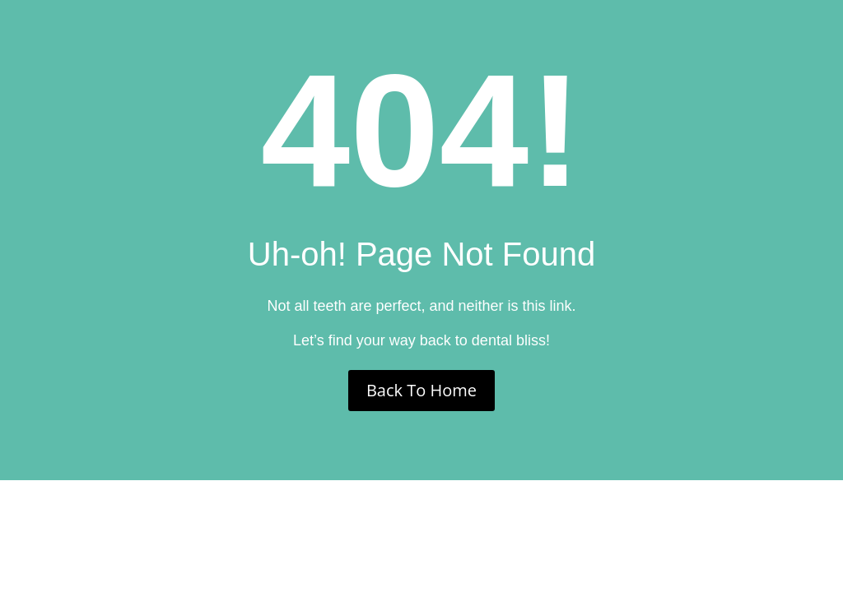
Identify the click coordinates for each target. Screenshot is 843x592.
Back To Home (421, 390)
